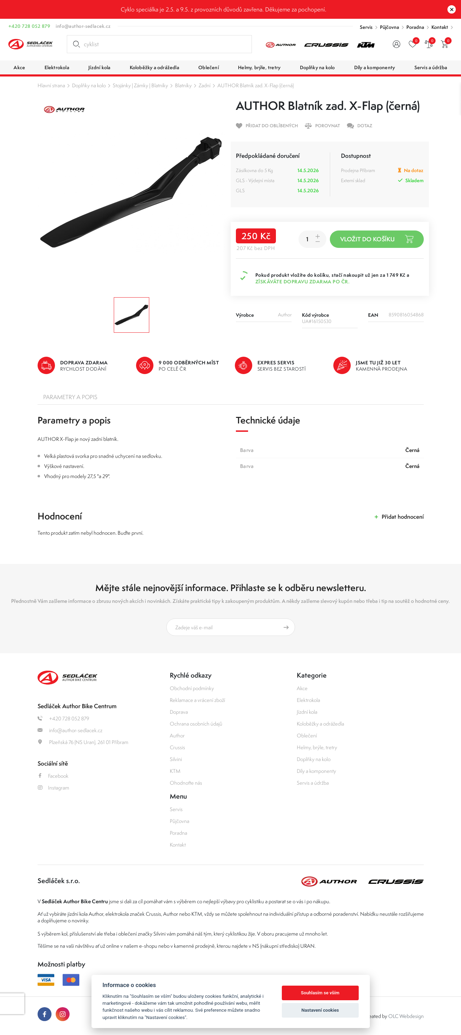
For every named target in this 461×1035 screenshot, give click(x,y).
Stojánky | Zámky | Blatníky (140, 85)
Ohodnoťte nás (186, 782)
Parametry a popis (70, 397)
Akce (302, 688)
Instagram (53, 787)
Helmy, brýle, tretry (317, 747)
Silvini (176, 759)
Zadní (204, 85)
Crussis (177, 747)
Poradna (415, 27)
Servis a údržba (313, 782)
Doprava (179, 712)
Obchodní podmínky (192, 688)
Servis (366, 27)
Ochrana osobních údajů (196, 723)
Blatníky (183, 85)
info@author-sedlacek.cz (83, 26)
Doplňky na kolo (89, 85)
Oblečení (307, 735)
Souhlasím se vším (320, 992)
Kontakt (439, 27)
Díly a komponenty (316, 771)
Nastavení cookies (320, 1010)
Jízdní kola (307, 712)
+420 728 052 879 (29, 26)
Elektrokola (308, 700)
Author (177, 735)
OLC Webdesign (406, 1016)
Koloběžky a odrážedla (320, 723)
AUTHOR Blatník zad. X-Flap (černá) (255, 85)
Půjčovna (389, 27)
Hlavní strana (51, 85)
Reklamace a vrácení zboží (197, 700)
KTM (175, 771)
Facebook (53, 776)
